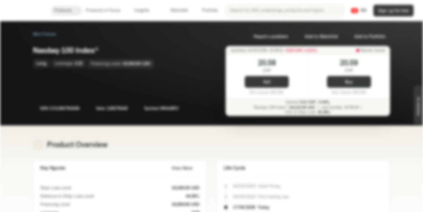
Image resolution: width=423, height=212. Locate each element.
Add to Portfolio (366, 36)
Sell (267, 82)
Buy (348, 82)
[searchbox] (285, 10)
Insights (145, 10)
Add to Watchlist (318, 36)
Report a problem (267, 36)
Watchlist (175, 10)
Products (66, 10)
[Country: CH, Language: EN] (359, 10)
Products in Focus (106, 10)
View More (185, 168)
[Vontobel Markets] (25, 11)
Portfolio (206, 10)
